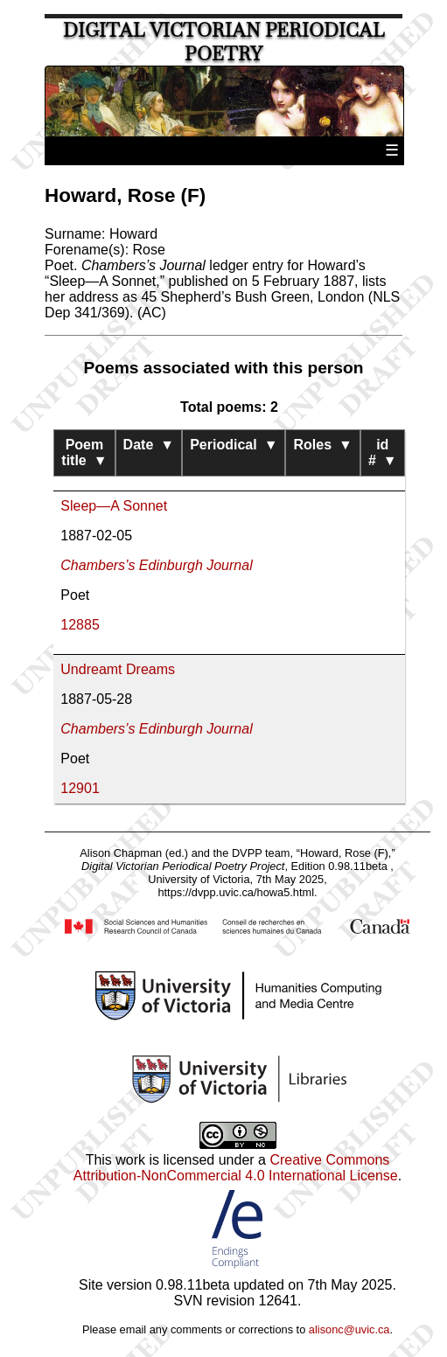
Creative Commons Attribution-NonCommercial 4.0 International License (235, 1167)
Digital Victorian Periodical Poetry (224, 42)
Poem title (84, 452)
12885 (80, 624)
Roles (322, 444)
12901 (80, 788)
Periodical (233, 444)
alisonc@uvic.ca (349, 1329)
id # (382, 452)
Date (149, 444)
